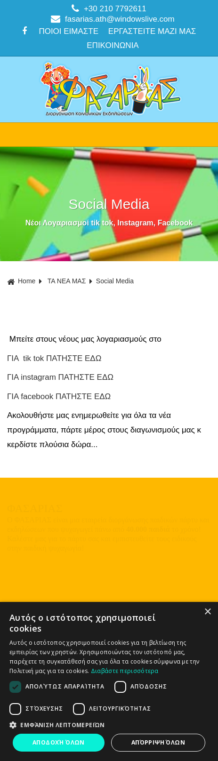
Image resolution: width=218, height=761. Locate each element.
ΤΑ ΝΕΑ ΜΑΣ (67, 281)
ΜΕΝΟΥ (109, 135)
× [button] (207, 612)
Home (21, 281)
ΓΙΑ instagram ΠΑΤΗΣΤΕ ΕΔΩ (60, 377)
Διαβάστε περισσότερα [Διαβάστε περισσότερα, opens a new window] (125, 671)
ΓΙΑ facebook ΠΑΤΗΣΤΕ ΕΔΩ (59, 396)
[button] (109, 725)
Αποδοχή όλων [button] (58, 742)
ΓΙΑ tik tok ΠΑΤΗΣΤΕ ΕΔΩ (54, 358)
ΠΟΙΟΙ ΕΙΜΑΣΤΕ (68, 31)
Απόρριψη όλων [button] (158, 742)
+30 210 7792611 (109, 8)
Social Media (115, 281)
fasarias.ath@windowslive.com (112, 19)
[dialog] (109, 681)
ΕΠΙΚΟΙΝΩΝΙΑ (112, 45)
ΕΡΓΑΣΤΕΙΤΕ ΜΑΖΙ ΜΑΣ (152, 31)
